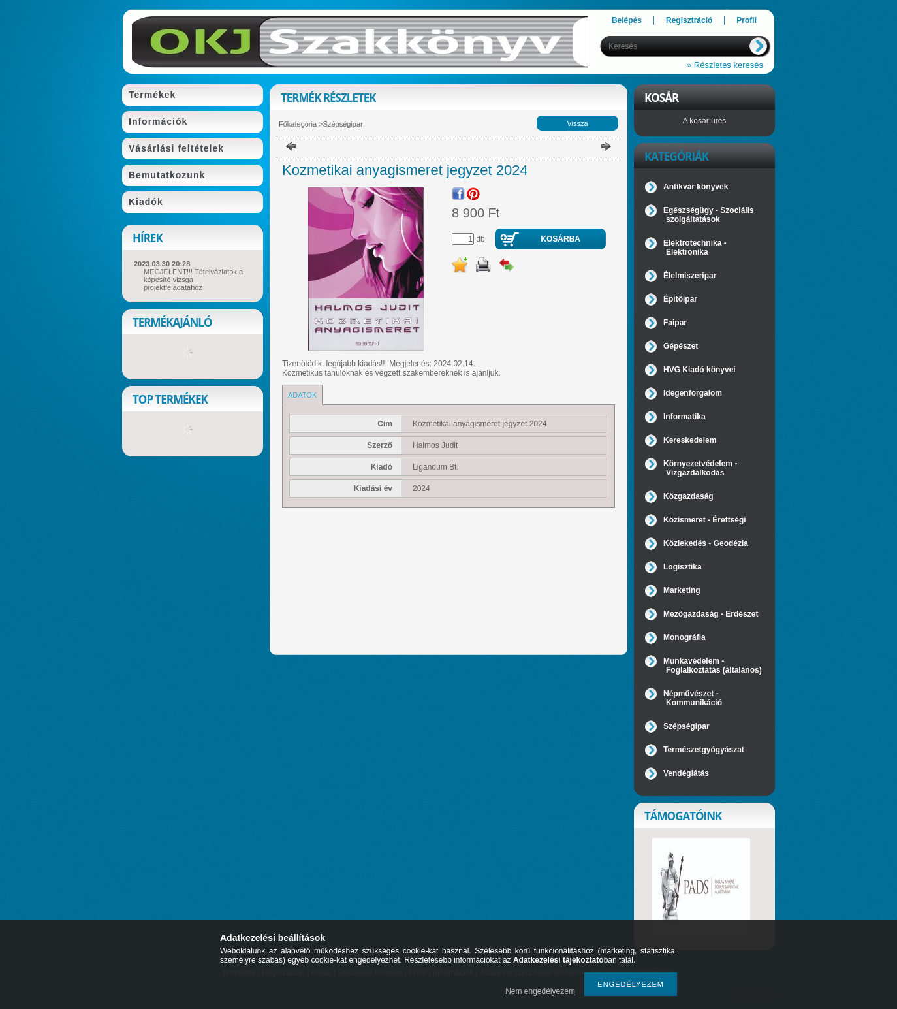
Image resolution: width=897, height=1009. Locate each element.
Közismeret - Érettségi (704, 519)
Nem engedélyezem (540, 991)
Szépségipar (343, 124)
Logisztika (682, 566)
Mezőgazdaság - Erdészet (710, 613)
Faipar (675, 322)
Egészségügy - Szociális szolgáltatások (708, 215)
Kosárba (560, 239)
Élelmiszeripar (689, 275)
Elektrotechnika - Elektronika (695, 247)
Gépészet (680, 346)
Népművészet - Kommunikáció (692, 698)
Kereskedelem (689, 440)
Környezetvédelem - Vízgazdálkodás (700, 468)
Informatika (684, 416)
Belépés (627, 20)
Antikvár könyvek (695, 186)
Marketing (681, 590)
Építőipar (680, 299)
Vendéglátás (686, 773)
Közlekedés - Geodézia (705, 543)
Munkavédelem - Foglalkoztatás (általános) (712, 665)
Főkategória (298, 124)
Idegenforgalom (692, 393)
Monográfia (684, 637)
